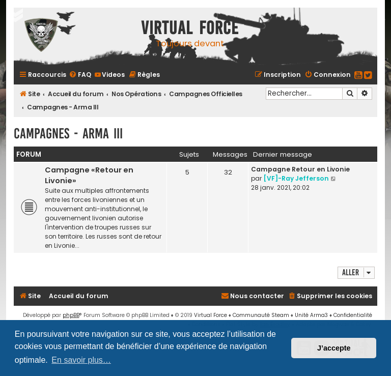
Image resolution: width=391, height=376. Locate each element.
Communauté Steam (261, 315)
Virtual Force (210, 315)
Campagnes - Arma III (68, 133)
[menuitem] (80, 74)
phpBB (71, 315)
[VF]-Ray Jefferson (296, 178)
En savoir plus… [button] (81, 360)
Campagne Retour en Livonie (300, 169)
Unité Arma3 (311, 315)
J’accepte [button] (334, 348)
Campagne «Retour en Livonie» (89, 175)
